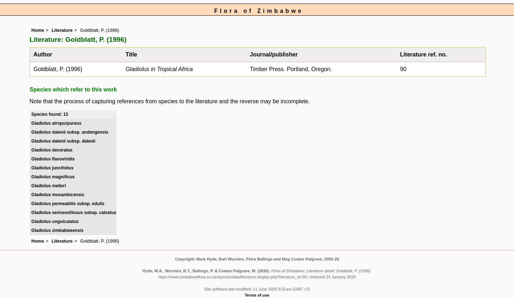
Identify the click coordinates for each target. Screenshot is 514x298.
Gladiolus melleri (48, 185)
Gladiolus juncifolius (52, 167)
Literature (61, 30)
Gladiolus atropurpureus (56, 123)
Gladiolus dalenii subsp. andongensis (69, 132)
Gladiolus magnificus (53, 176)
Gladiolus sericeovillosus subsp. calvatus (73, 212)
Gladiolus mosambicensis (57, 194)
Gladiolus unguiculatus (55, 221)
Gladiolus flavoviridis (53, 159)
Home (37, 30)
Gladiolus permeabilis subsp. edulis (68, 203)
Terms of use (257, 295)
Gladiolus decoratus (51, 150)
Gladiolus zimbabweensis (57, 230)
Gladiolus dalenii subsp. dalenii (63, 141)
